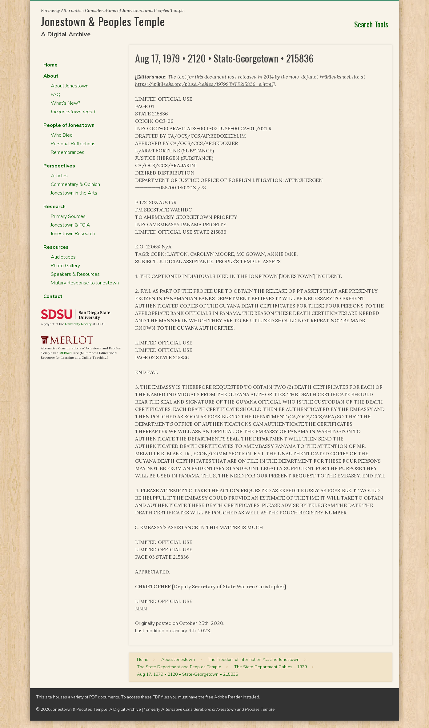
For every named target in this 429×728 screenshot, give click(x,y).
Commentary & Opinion (75, 184)
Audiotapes (63, 257)
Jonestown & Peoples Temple (103, 21)
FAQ (55, 94)
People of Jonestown (68, 125)
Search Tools (371, 24)
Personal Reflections (73, 143)
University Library (78, 324)
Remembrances (67, 152)
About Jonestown (69, 85)
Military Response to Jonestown (85, 283)
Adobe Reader (228, 697)
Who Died (62, 135)
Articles (59, 175)
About (50, 76)
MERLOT (65, 353)
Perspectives (59, 166)
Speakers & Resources (75, 274)
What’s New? (65, 103)
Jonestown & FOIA (70, 225)
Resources (56, 247)
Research (54, 206)
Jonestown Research (73, 233)
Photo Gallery (65, 265)
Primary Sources (68, 216)
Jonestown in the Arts (74, 193)
